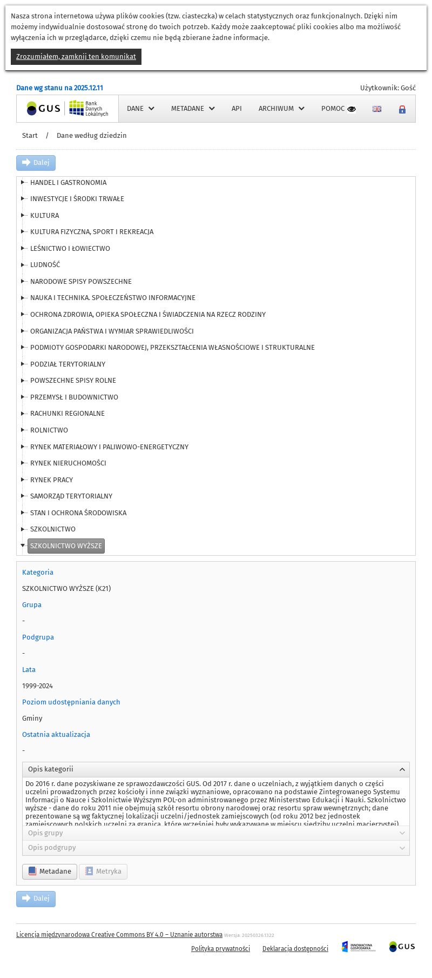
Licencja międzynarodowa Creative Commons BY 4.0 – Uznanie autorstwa (119, 935)
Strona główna (40, 108)
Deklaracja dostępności (295, 949)
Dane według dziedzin (92, 135)
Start (30, 135)
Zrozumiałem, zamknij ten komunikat (76, 56)
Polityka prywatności (220, 949)
